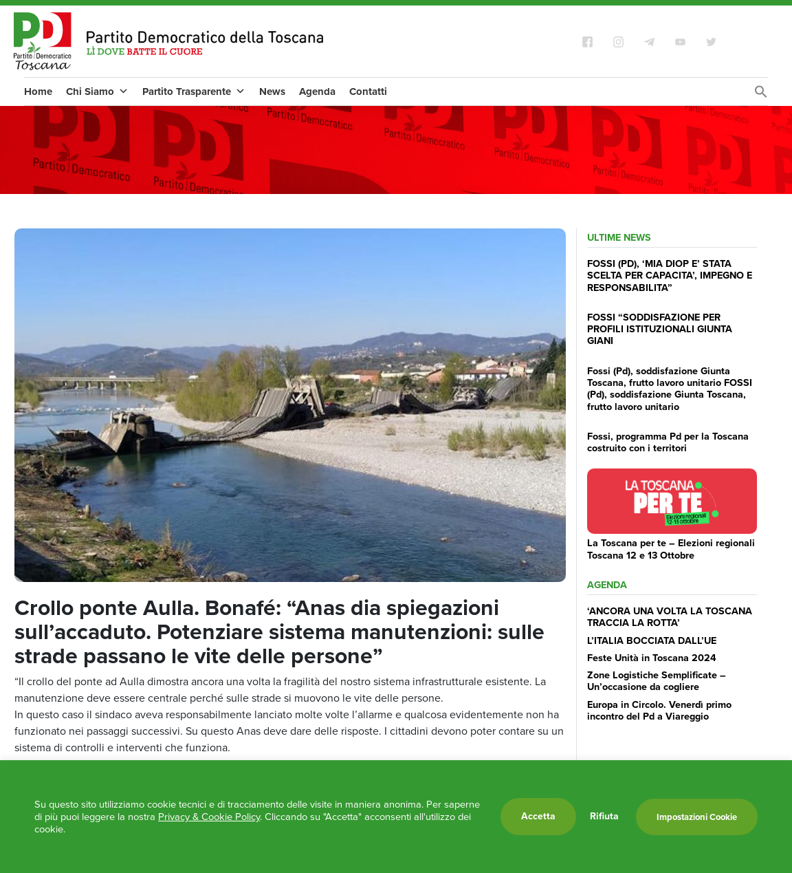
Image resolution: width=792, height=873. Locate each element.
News (272, 91)
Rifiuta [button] (604, 816)
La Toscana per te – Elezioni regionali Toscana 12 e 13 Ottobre (671, 548)
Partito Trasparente (193, 91)
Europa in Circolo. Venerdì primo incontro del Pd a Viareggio (659, 710)
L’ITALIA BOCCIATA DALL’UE (651, 640)
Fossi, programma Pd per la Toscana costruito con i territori (668, 442)
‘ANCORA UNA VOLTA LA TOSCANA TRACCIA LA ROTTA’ (669, 616)
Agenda (317, 91)
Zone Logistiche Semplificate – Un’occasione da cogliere (656, 680)
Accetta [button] (538, 816)
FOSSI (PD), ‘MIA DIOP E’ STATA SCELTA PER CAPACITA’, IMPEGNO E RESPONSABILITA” (669, 275)
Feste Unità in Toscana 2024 (651, 657)
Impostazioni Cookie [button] (697, 816)
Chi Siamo (97, 91)
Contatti (368, 91)
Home (38, 91)
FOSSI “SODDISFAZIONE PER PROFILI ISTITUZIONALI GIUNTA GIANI (659, 329)
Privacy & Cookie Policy (209, 816)
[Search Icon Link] (761, 95)
